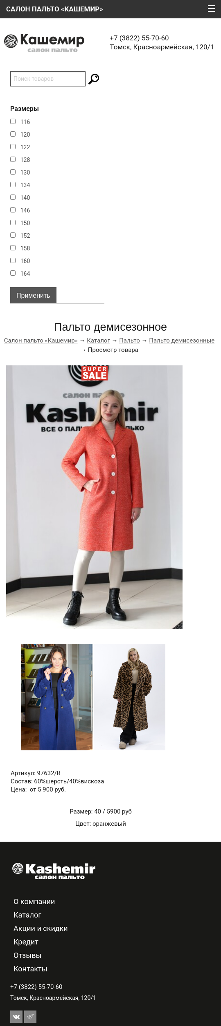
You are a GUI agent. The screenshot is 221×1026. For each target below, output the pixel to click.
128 (25, 160)
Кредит (26, 942)
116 (25, 122)
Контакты (30, 968)
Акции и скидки (41, 928)
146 (25, 210)
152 (25, 235)
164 (25, 273)
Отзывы (27, 955)
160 (25, 261)
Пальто (129, 340)
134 (25, 185)
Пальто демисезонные (181, 340)
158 (25, 248)
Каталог (98, 340)
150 (25, 223)
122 (25, 147)
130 (25, 172)
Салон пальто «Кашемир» (41, 340)
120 (25, 134)
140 (25, 198)
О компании (34, 901)
